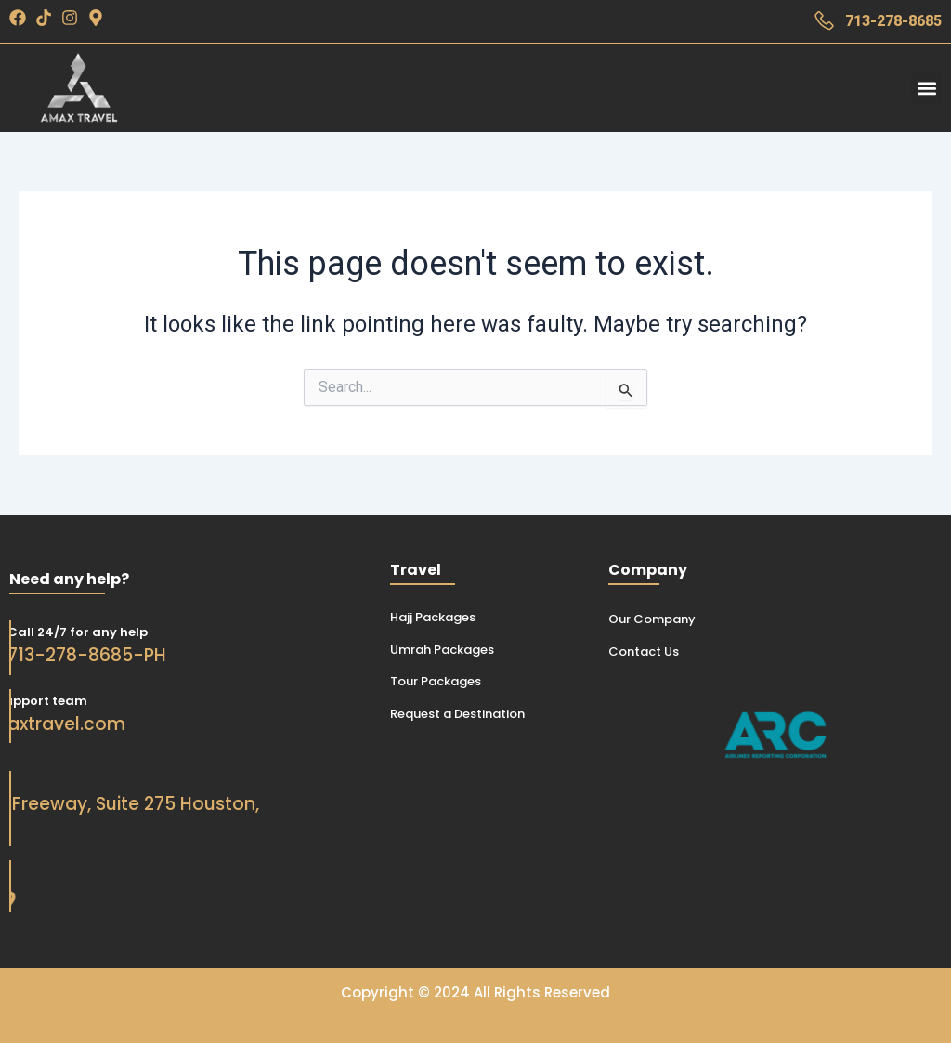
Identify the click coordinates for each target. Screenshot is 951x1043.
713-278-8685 (893, 21)
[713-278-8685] (824, 21)
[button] (926, 87)
